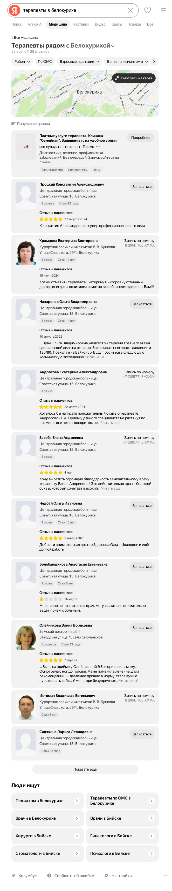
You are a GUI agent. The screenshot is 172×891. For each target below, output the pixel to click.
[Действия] (99, 146)
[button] (32, 123)
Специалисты (78, 170)
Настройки (119, 875)
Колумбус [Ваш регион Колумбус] (27, 875)
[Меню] (164, 10)
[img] (50, 219)
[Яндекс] (14, 10)
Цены (97, 170)
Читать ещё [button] (93, 357)
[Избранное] (147, 10)
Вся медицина (26, 37)
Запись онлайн (52, 170)
